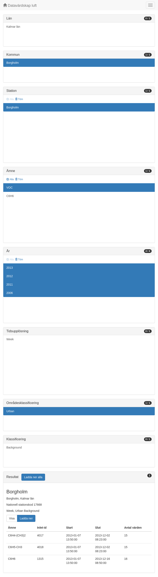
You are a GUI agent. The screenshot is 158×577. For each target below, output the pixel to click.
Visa (12, 518)
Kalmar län (13, 26)
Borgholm (12, 62)
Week (10, 339)
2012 (9, 276)
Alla (10, 179)
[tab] (79, 477)
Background (14, 447)
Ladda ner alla (33, 477)
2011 (9, 284)
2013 (9, 267)
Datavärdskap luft (20, 5)
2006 (9, 293)
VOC (9, 187)
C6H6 (10, 196)
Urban (10, 411)
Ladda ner (26, 518)
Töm (19, 99)
